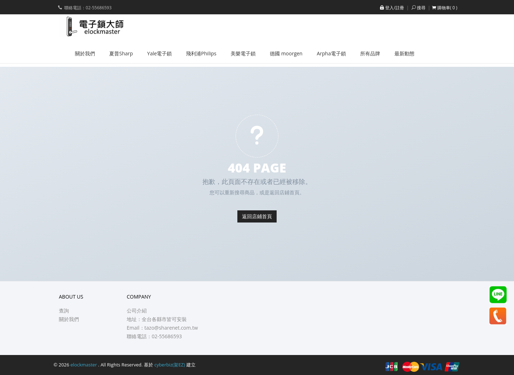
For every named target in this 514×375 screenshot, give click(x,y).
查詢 (64, 310)
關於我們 (69, 319)
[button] (444, 8)
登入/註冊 (391, 8)
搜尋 (417, 8)
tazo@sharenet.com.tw (171, 327)
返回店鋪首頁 (257, 216)
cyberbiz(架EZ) (169, 364)
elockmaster (84, 364)
